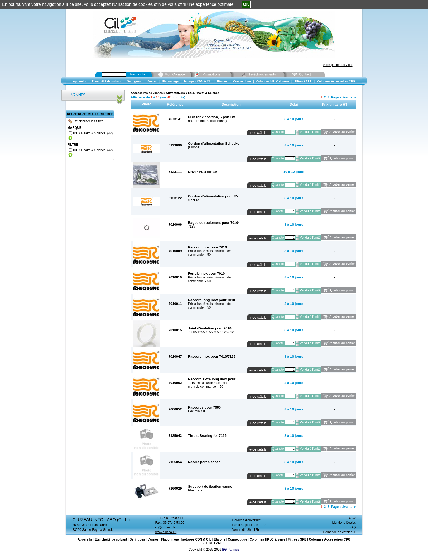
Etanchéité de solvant (110, 539)
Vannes (152, 539)
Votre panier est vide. (338, 65)
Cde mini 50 (196, 411)
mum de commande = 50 (205, 387)
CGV (352, 518)
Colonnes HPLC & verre (267, 539)
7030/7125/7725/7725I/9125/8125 (211, 332)
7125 (191, 226)
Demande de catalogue (339, 532)
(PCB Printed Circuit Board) (207, 121)
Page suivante (341, 97)
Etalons (219, 539)
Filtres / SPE (297, 539)
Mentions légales (344, 522)
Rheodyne (195, 490)
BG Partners (230, 549)
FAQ (352, 527)
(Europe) (194, 147)
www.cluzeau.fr (166, 532)
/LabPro (193, 200)
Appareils (85, 539)
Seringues (137, 539)
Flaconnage (170, 539)
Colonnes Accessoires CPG (329, 539)
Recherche (138, 74)
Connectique (237, 539)
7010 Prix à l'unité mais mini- (208, 383)
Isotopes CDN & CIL (196, 539)
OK (246, 4)
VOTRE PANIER (213, 543)
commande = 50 (199, 255)
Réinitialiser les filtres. (86, 121)
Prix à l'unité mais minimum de (209, 251)
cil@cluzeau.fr (165, 527)
